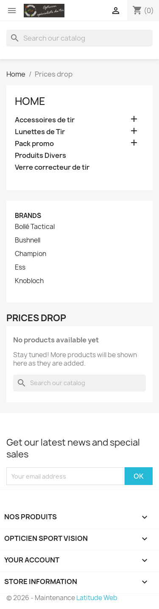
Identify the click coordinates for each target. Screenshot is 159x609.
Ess (20, 267)
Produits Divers (40, 155)
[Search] (79, 38)
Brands (28, 215)
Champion (30, 254)
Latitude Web (96, 597)
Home (30, 101)
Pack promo (34, 143)
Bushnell (27, 240)
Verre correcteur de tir (52, 167)
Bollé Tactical (35, 227)
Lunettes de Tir (40, 131)
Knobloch (29, 281)
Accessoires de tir (45, 120)
